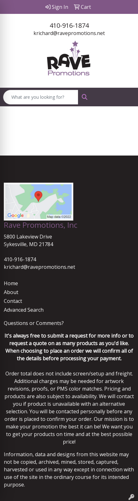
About (11, 292)
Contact (13, 301)
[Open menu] (125, 97)
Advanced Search (24, 309)
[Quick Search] (40, 97)
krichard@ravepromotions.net (69, 33)
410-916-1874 (69, 25)
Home (11, 283)
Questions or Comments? (34, 323)
